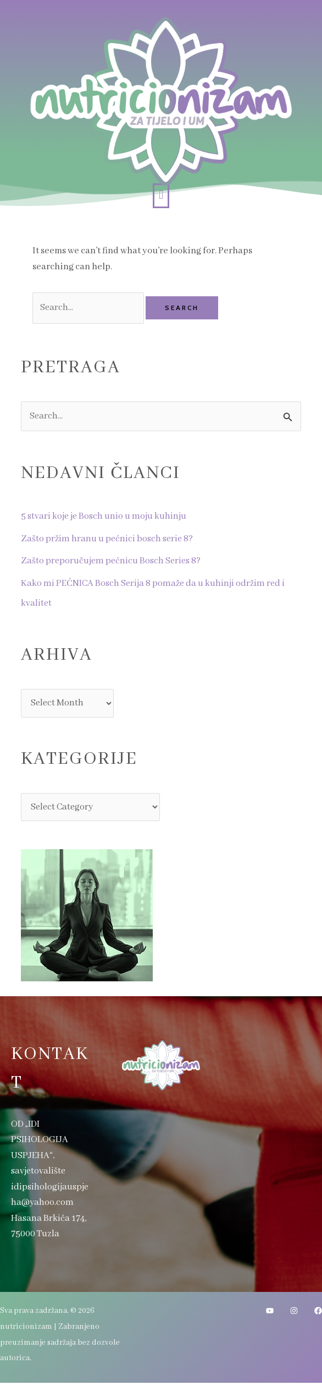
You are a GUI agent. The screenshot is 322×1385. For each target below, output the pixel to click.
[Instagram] (294, 1313)
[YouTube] (270, 1313)
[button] (161, 195)
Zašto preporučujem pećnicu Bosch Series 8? (112, 562)
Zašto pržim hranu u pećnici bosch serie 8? (108, 539)
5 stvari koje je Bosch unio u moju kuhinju (105, 517)
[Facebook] (318, 1313)
